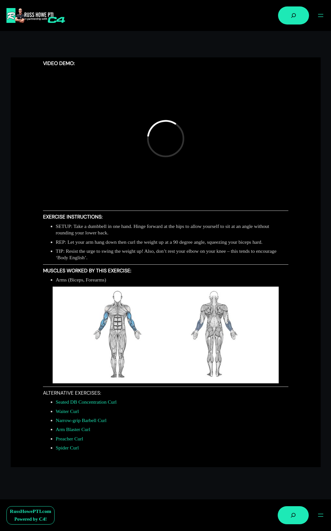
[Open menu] (321, 15)
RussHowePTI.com (30, 511)
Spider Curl (67, 447)
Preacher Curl (69, 438)
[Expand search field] (293, 15)
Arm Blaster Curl (73, 429)
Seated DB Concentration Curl (86, 402)
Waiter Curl (67, 411)
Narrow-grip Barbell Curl (81, 420)
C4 (42, 519)
